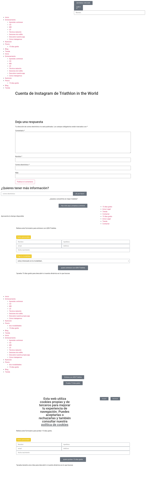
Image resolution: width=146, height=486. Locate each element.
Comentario (20, 130)
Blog (6, 49)
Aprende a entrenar (16, 22)
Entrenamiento (10, 20)
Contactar (106, 214)
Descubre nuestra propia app (19, 316)
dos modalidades (15, 326)
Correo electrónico (22, 165)
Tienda (7, 51)
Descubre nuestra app (17, 37)
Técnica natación (15, 32)
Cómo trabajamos (15, 39)
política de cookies (54, 425)
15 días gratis (14, 47)
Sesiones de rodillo (16, 34)
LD (10, 30)
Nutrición (8, 42)
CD (10, 25)
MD (10, 27)
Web (16, 173)
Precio (7, 44)
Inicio (7, 17)
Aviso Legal (106, 209)
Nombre (18, 156)
